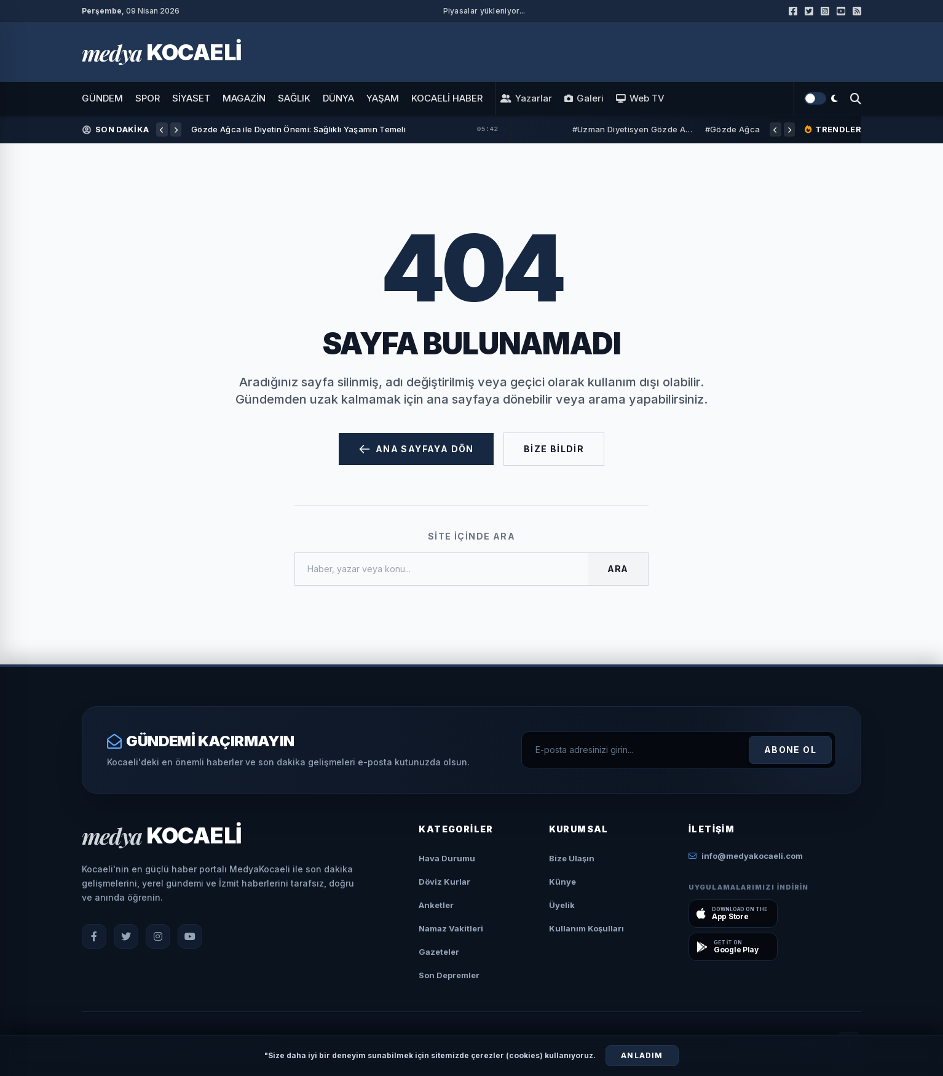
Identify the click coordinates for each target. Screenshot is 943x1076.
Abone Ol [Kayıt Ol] (790, 749)
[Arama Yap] (855, 98)
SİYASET (191, 98)
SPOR (147, 98)
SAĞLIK (294, 98)
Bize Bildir (554, 449)
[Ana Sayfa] (161, 52)
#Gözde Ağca (732, 129)
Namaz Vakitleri (451, 928)
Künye (562, 882)
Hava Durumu (447, 858)
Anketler (436, 905)
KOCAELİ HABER (447, 98)
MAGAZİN (244, 98)
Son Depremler (449, 975)
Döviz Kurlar (444, 882)
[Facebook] (94, 936)
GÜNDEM (102, 98)
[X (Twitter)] (126, 936)
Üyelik (562, 905)
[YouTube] (190, 936)
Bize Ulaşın (571, 858)
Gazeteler (439, 952)
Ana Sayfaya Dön (416, 449)
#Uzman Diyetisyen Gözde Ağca (633, 129)
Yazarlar (526, 98)
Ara (617, 569)
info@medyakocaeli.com (746, 856)
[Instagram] (158, 936)
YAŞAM (382, 98)
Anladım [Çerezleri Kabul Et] (642, 1055)
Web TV (640, 98)
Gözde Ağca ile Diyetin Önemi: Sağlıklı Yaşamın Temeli (298, 129)
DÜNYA (338, 98)
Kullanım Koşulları (586, 928)
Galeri (584, 98)
